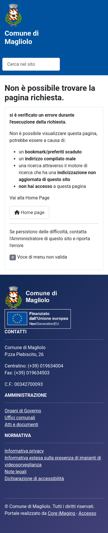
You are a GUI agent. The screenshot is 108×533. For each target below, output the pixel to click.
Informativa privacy (24, 451)
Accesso (87, 513)
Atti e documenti (21, 424)
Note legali (15, 471)
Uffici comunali (20, 417)
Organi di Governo (23, 410)
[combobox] (31, 64)
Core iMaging (62, 513)
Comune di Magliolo (22, 37)
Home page (29, 212)
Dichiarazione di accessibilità (34, 478)
